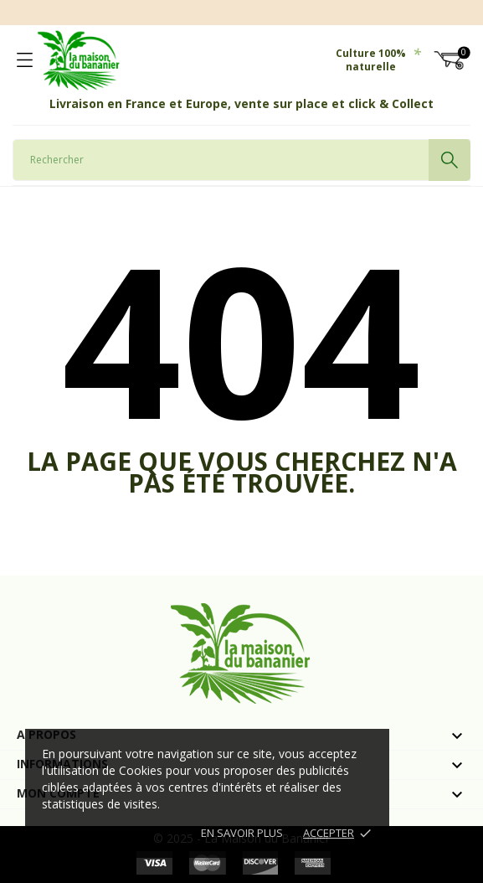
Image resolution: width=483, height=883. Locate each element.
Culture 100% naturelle (378, 60)
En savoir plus (242, 832)
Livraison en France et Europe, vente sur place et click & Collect (241, 103)
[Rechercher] (241, 160)
